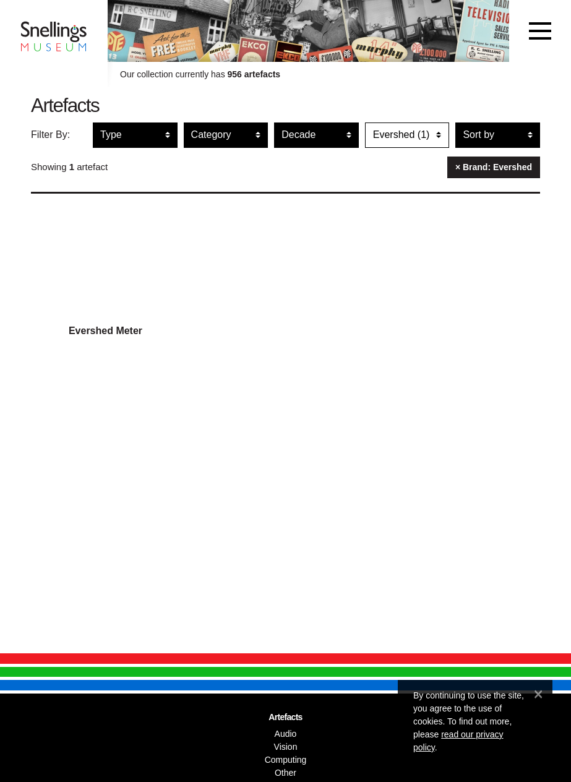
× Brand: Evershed (493, 167)
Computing (286, 760)
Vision (286, 747)
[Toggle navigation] (540, 31)
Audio (286, 734)
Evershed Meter (105, 330)
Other (285, 773)
